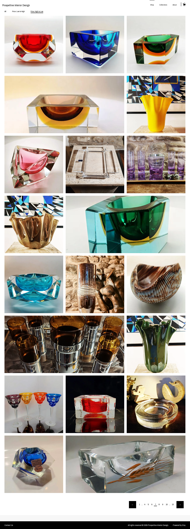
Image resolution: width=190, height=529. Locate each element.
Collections (163, 5)
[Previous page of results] (132, 504)
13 (173, 504)
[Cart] (184, 5)
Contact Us (8, 525)
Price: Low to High (18, 11)
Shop (152, 5)
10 (167, 504)
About (175, 5)
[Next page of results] (180, 504)
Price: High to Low (37, 11)
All (5, 11)
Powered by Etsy (179, 525)
